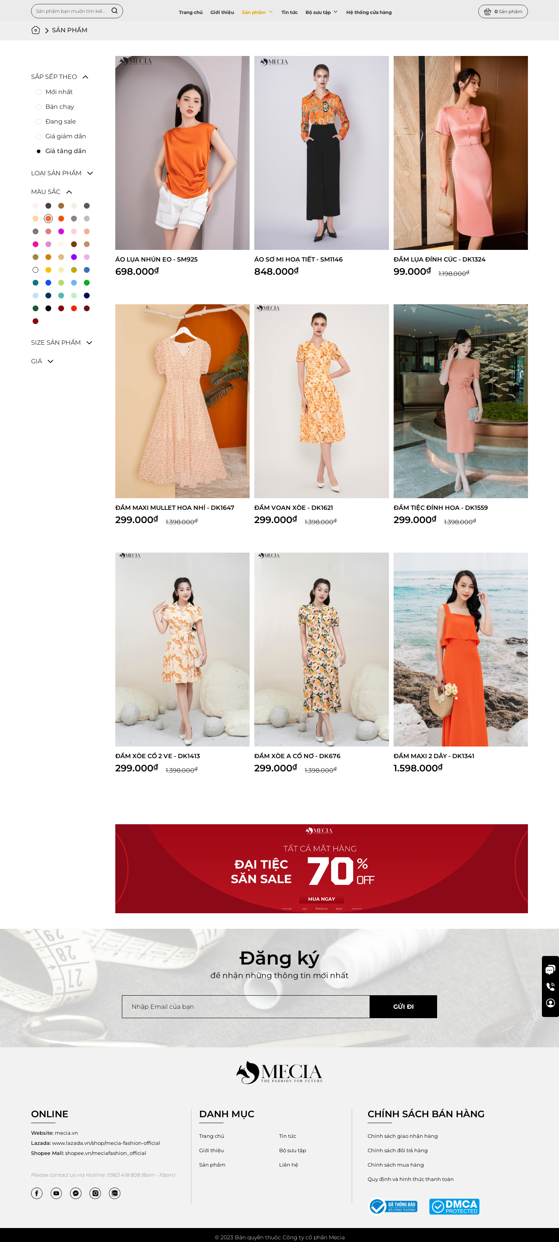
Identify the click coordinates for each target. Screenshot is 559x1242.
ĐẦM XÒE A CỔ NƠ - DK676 (297, 757)
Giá (36, 361)
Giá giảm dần (65, 136)
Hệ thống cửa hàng (369, 12)
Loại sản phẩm (56, 173)
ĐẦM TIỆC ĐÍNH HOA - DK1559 (441, 508)
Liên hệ (289, 1165)
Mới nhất (59, 92)
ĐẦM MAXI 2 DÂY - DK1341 (434, 757)
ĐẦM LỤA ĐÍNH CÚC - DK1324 (441, 259)
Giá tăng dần (65, 151)
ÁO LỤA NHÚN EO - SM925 (157, 259)
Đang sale (60, 121)
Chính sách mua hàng (396, 1151)
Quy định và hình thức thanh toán (484, 1155)
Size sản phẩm (56, 342)
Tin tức (289, 12)
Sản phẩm (258, 12)
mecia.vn (54, 1133)
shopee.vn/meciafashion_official (88, 1154)
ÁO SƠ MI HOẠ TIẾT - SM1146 (299, 259)
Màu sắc (46, 191)
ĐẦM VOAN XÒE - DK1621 (293, 508)
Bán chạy (59, 106)
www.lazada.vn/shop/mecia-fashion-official (95, 1144)
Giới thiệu (222, 12)
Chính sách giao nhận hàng (403, 1137)
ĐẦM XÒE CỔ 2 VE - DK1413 (157, 757)
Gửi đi (403, 1007)
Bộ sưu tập (322, 12)
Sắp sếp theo (54, 76)
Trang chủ (191, 12)
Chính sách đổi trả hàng (478, 1137)
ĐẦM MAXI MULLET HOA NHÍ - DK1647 (175, 508)
